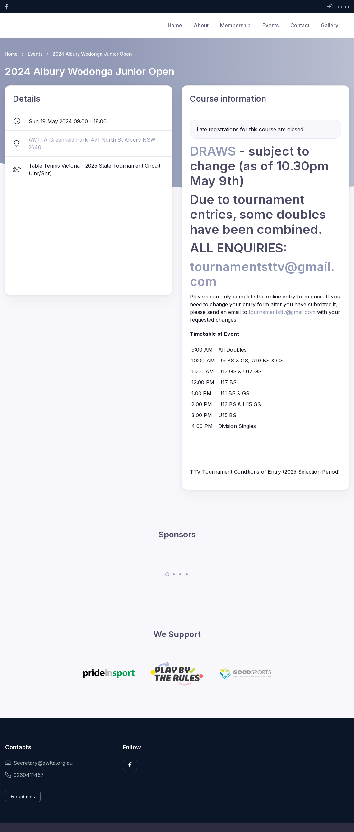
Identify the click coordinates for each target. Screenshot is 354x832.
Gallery (329, 25)
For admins (23, 796)
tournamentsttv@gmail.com (282, 312)
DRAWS (214, 151)
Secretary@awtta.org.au (39, 763)
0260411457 (24, 775)
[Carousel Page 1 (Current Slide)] (167, 574)
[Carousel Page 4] (187, 574)
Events (270, 25)
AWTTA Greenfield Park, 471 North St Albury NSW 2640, (91, 143)
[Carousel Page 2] (174, 574)
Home (175, 25)
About (201, 25)
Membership (235, 25)
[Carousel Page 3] (180, 574)
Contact (299, 25)
